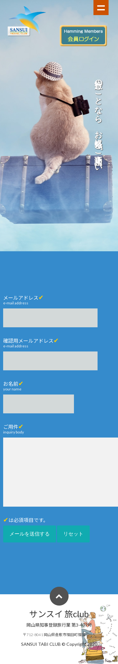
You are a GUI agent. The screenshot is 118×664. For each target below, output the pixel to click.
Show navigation (101, 7)
